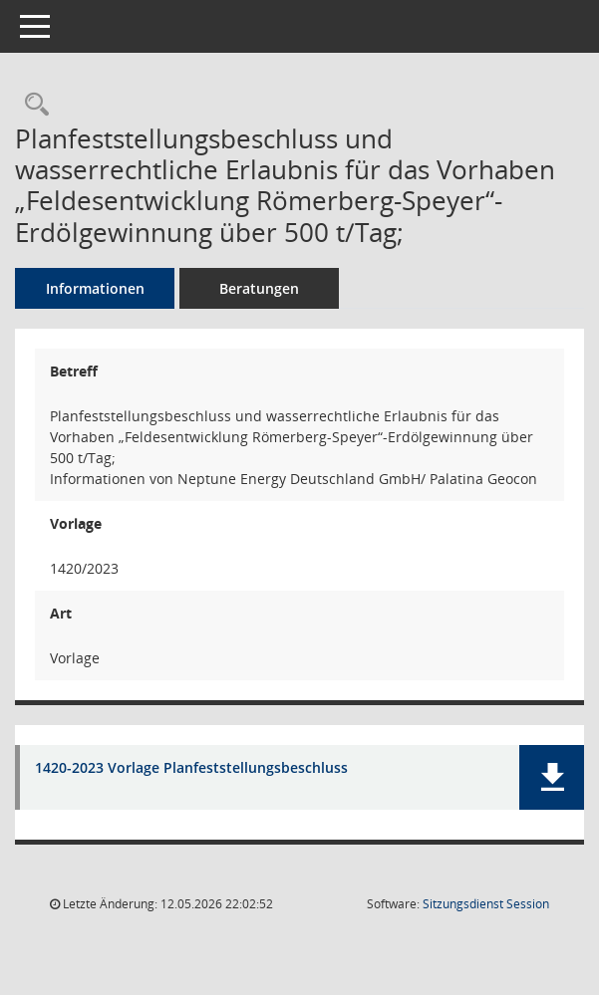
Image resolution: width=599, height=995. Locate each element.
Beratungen (259, 288)
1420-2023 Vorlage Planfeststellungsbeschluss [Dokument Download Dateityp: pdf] (191, 768)
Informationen (95, 288)
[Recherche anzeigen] (32, 105)
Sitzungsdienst (486, 903)
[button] (551, 777)
